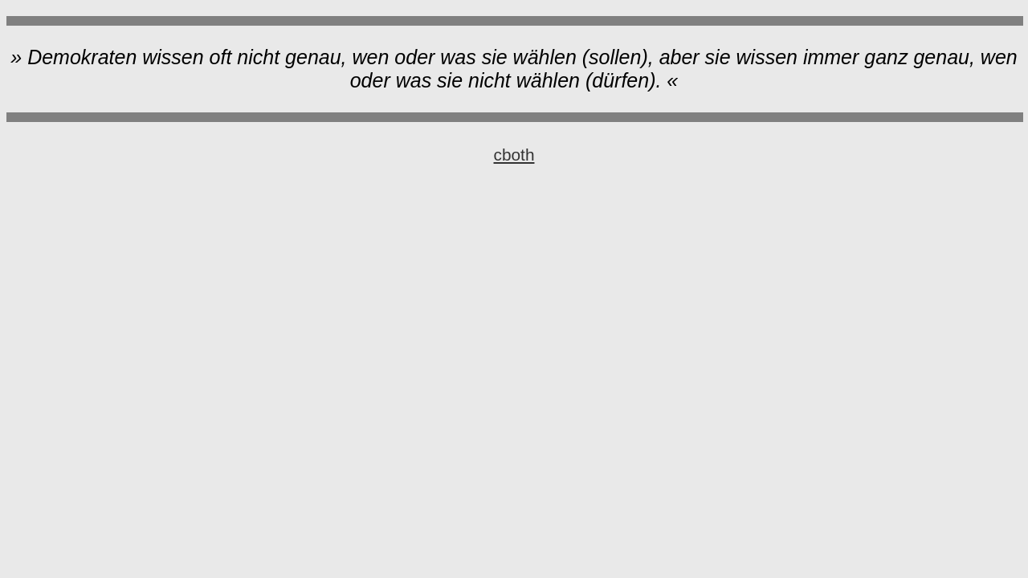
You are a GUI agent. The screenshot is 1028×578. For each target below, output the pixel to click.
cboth (514, 154)
